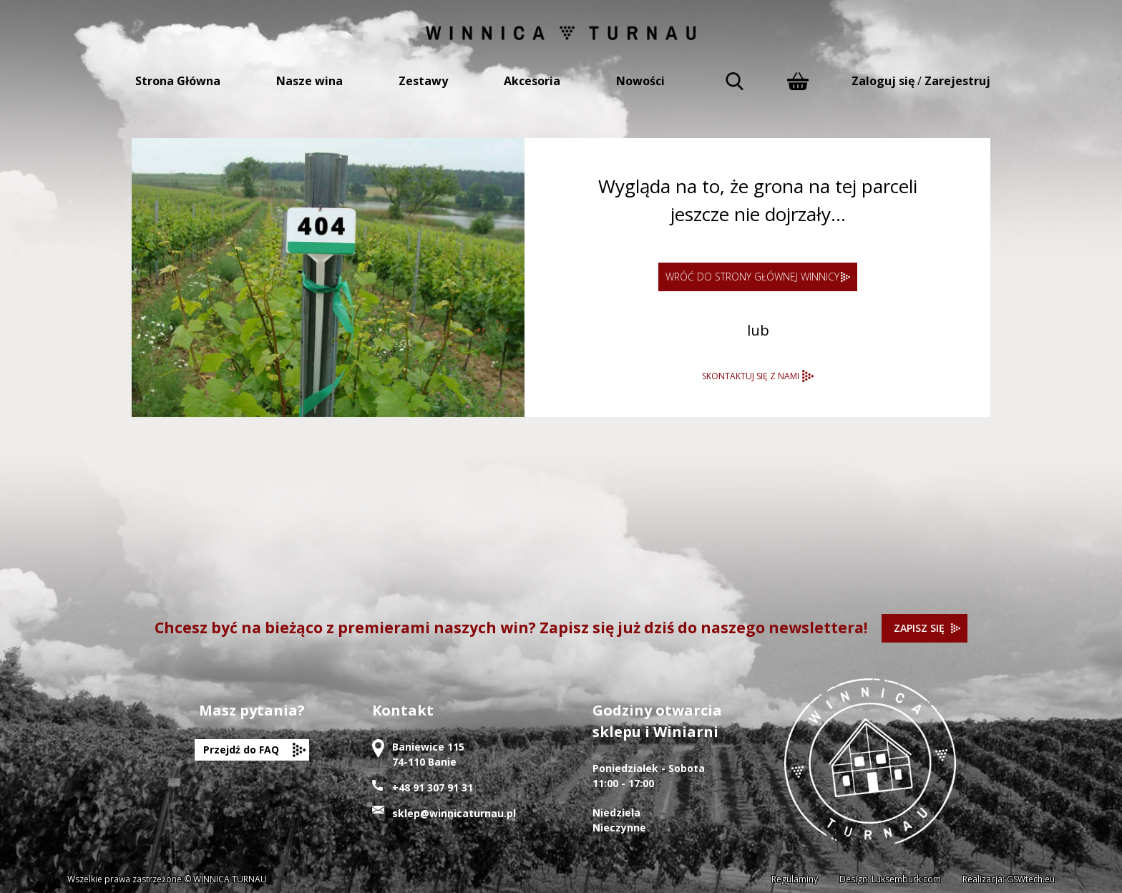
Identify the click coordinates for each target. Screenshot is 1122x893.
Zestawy (423, 81)
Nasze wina (309, 81)
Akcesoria (532, 81)
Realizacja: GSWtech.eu (1008, 879)
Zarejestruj (957, 81)
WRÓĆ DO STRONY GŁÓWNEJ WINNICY (752, 276)
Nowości (640, 81)
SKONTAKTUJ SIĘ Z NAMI (750, 376)
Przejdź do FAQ (241, 749)
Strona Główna (177, 81)
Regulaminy (794, 879)
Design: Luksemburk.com (890, 879)
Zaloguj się (883, 81)
